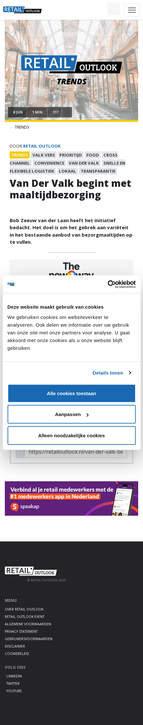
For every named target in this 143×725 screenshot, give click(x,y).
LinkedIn (14, 676)
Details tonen (108, 373)
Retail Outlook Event (24, 616)
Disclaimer (15, 646)
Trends (22, 127)
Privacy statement (21, 631)
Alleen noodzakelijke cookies (71, 435)
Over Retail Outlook (24, 609)
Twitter (13, 683)
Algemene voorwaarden (28, 624)
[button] (99, 9)
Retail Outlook (42, 146)
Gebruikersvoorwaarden (28, 639)
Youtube (14, 691)
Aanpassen (71, 414)
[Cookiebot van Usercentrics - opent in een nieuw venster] (107, 284)
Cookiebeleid (17, 653)
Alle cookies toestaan (71, 393)
